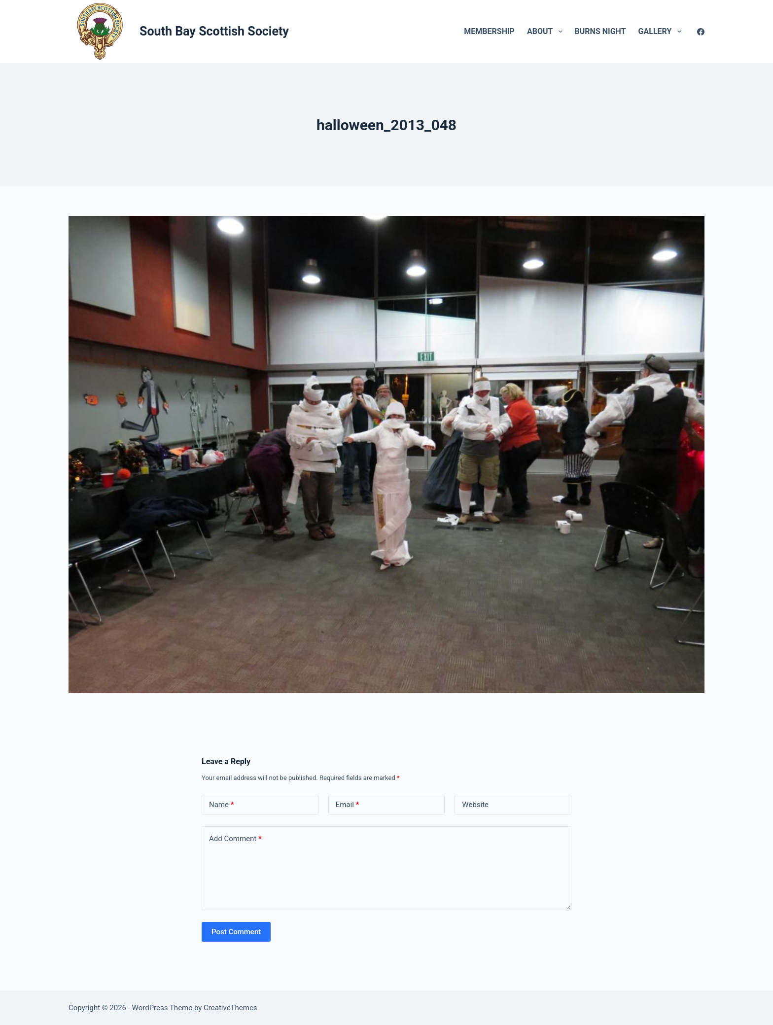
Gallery (661, 31)
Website (475, 804)
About (546, 31)
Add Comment (235, 839)
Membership (489, 31)
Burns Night (600, 31)
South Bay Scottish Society (214, 31)
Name (221, 805)
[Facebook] (700, 31)
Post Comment (236, 931)
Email (347, 805)
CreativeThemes (230, 1007)
